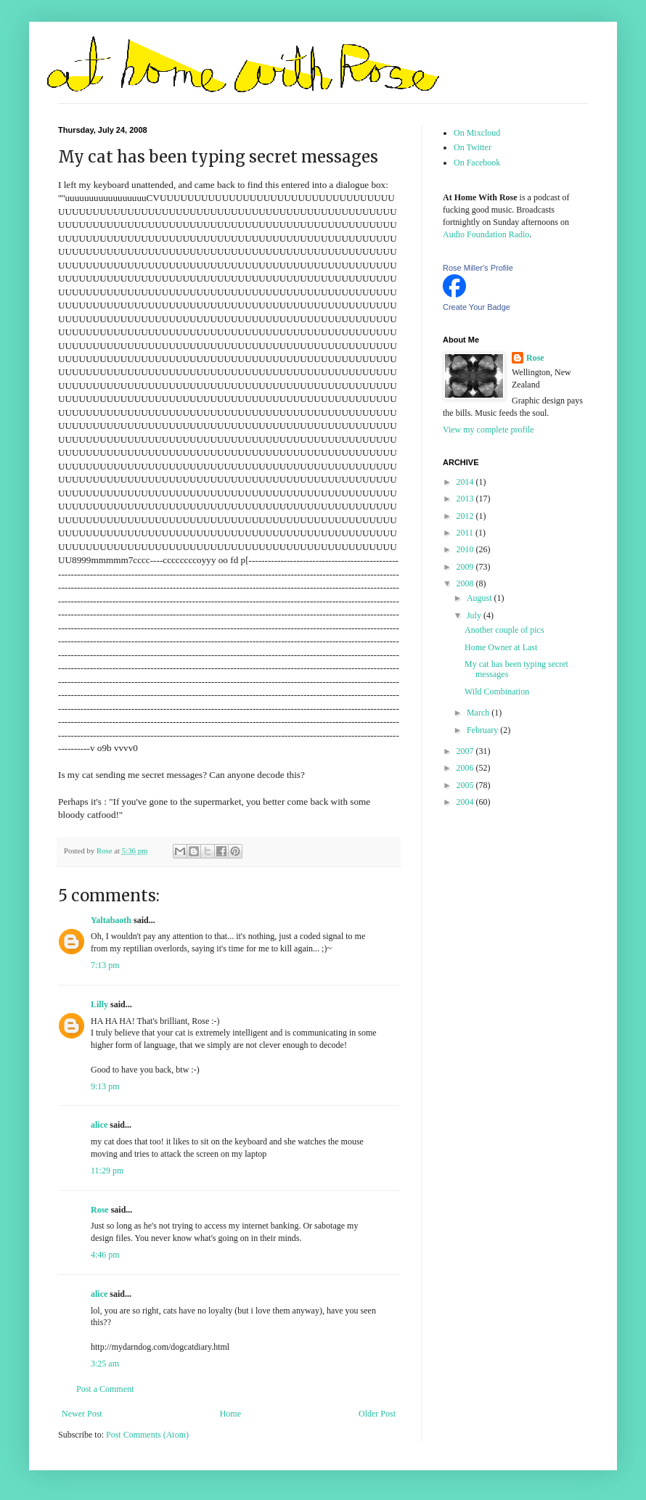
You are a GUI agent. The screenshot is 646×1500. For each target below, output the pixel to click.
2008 (466, 583)
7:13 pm (105, 965)
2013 (466, 498)
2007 (466, 751)
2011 (466, 533)
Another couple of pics (504, 630)
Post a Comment (105, 1389)
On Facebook (477, 162)
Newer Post (82, 1414)
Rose (100, 1210)
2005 (466, 785)
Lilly (99, 1004)
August (480, 598)
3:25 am (105, 1363)
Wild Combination (497, 692)
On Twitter (472, 147)
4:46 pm (105, 1255)
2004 (466, 802)
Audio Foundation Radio (486, 234)
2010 (466, 549)
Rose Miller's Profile (478, 267)
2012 (466, 516)
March (479, 713)
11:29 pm (107, 1170)
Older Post (377, 1414)
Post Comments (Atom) (147, 1435)
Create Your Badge (476, 307)
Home (230, 1414)
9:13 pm (105, 1086)
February (483, 730)
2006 (466, 768)
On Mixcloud (477, 133)
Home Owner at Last (501, 647)
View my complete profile (488, 430)
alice (99, 1125)
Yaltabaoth (111, 920)
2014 (466, 482)
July (475, 615)
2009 (466, 567)
